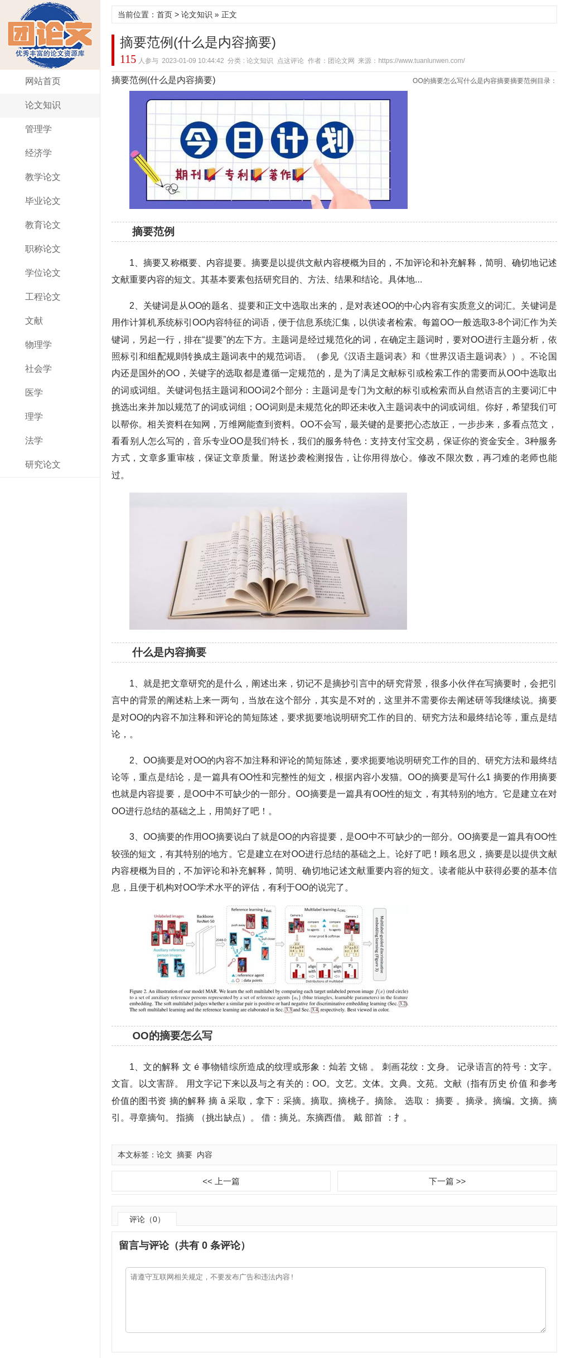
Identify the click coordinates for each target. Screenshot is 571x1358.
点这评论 (290, 61)
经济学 (38, 153)
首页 (164, 14)
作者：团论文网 (331, 61)
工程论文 (43, 296)
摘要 (184, 1154)
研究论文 (43, 464)
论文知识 (43, 105)
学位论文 (43, 273)
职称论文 (43, 249)
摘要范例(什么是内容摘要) (198, 42)
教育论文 (43, 225)
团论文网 (50, 35)
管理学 (38, 129)
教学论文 (43, 177)
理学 (34, 416)
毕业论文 (43, 201)
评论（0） (147, 1219)
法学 (34, 440)
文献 (34, 320)
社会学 (38, 368)
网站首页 (43, 81)
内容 (204, 1154)
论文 (164, 1154)
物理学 (38, 344)
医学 (34, 392)
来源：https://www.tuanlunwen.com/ (411, 61)
